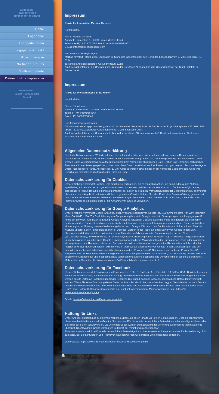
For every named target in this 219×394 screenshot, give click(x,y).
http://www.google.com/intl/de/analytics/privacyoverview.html (125, 260)
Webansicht (203, 355)
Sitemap (91, 355)
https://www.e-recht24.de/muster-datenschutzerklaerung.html (114, 341)
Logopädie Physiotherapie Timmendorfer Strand (27, 12)
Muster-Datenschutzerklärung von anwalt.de (97, 299)
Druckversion (73, 355)
